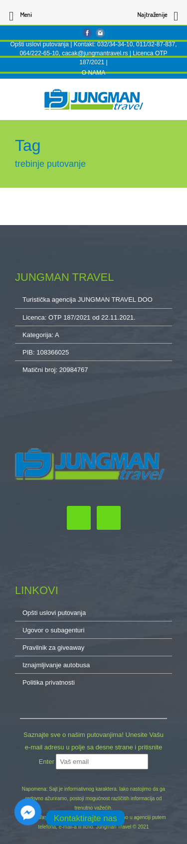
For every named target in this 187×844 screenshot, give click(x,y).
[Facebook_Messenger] (27, 818)
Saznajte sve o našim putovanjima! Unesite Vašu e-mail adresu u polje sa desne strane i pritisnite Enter (93, 748)
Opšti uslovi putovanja (39, 44)
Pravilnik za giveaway (53, 647)
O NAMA (93, 72)
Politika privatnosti (48, 682)
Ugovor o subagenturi (53, 630)
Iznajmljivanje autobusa (56, 665)
